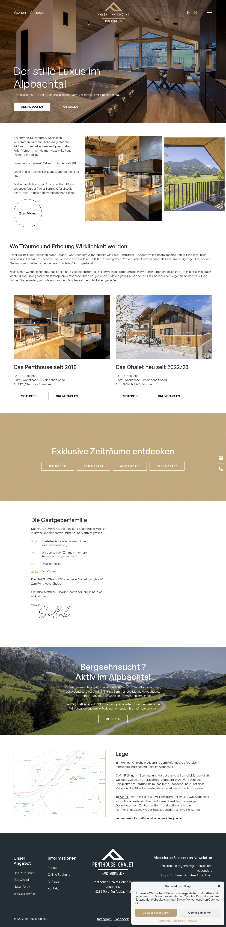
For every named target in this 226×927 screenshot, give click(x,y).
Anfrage (53, 881)
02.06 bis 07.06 (167, 478)
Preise (52, 868)
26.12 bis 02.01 (93, 478)
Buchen (20, 12)
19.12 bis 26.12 (58, 478)
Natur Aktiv (22, 886)
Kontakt (53, 888)
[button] (219, 886)
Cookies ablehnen (199, 912)
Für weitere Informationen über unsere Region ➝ (148, 830)
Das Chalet (21, 880)
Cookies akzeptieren (156, 912)
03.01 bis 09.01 (129, 478)
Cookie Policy (165, 920)
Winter (124, 809)
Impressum (191, 920)
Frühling (129, 787)
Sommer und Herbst (153, 787)
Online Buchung (59, 874)
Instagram (104, 919)
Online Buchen (32, 106)
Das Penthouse (24, 873)
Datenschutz (179, 920)
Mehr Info (28, 408)
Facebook (121, 919)
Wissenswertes (25, 893)
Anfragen (37, 12)
